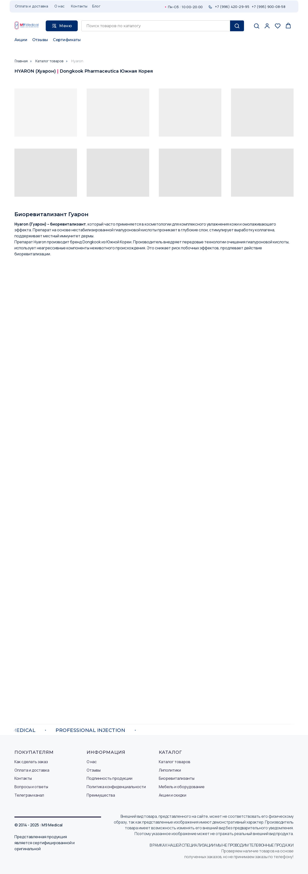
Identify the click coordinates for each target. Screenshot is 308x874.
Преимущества (101, 795)
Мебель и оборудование (182, 786)
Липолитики (170, 770)
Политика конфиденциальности (116, 786)
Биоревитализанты (176, 778)
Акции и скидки (172, 795)
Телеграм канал (29, 795)
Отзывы (40, 40)
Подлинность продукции (109, 778)
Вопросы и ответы (31, 786)
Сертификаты (67, 40)
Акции (20, 40)
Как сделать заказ (31, 761)
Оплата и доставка (31, 770)
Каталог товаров (49, 61)
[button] (256, 26)
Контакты (23, 778)
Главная (21, 61)
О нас (92, 761)
